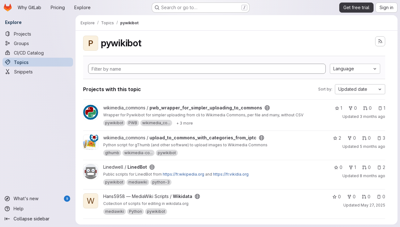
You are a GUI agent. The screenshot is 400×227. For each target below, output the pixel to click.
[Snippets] (38, 71)
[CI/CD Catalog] (38, 52)
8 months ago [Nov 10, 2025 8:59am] (372, 175)
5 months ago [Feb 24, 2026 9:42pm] (372, 146)
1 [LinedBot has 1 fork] (352, 167)
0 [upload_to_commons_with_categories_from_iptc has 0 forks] (351, 138)
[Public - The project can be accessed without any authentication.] (267, 107)
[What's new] (38, 198)
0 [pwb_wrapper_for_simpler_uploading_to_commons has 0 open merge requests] (367, 108)
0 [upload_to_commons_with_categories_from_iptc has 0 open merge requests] (366, 138)
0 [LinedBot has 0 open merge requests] (366, 167)
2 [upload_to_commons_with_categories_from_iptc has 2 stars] (337, 138)
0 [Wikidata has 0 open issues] (381, 196)
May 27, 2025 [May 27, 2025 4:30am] (373, 205)
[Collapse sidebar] (38, 218)
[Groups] (38, 43)
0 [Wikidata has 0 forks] (351, 196)
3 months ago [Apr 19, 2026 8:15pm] (372, 116)
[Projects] (38, 33)
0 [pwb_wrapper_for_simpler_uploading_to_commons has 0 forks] (352, 108)
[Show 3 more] (184, 123)
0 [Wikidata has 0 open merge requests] (366, 196)
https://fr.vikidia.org (231, 174)
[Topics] (38, 62)
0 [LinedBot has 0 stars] (338, 167)
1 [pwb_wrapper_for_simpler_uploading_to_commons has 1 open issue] (381, 108)
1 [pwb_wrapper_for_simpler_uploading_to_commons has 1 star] (338, 108)
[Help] (38, 208)
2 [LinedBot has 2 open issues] (381, 167)
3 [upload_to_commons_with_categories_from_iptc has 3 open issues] (381, 138)
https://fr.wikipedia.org (183, 174)
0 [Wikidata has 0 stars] (336, 196)
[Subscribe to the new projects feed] (380, 41)
